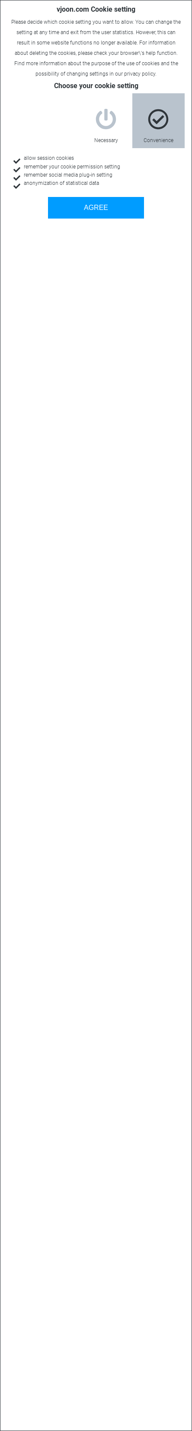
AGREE (96, 207)
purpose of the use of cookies (125, 63)
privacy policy (139, 74)
